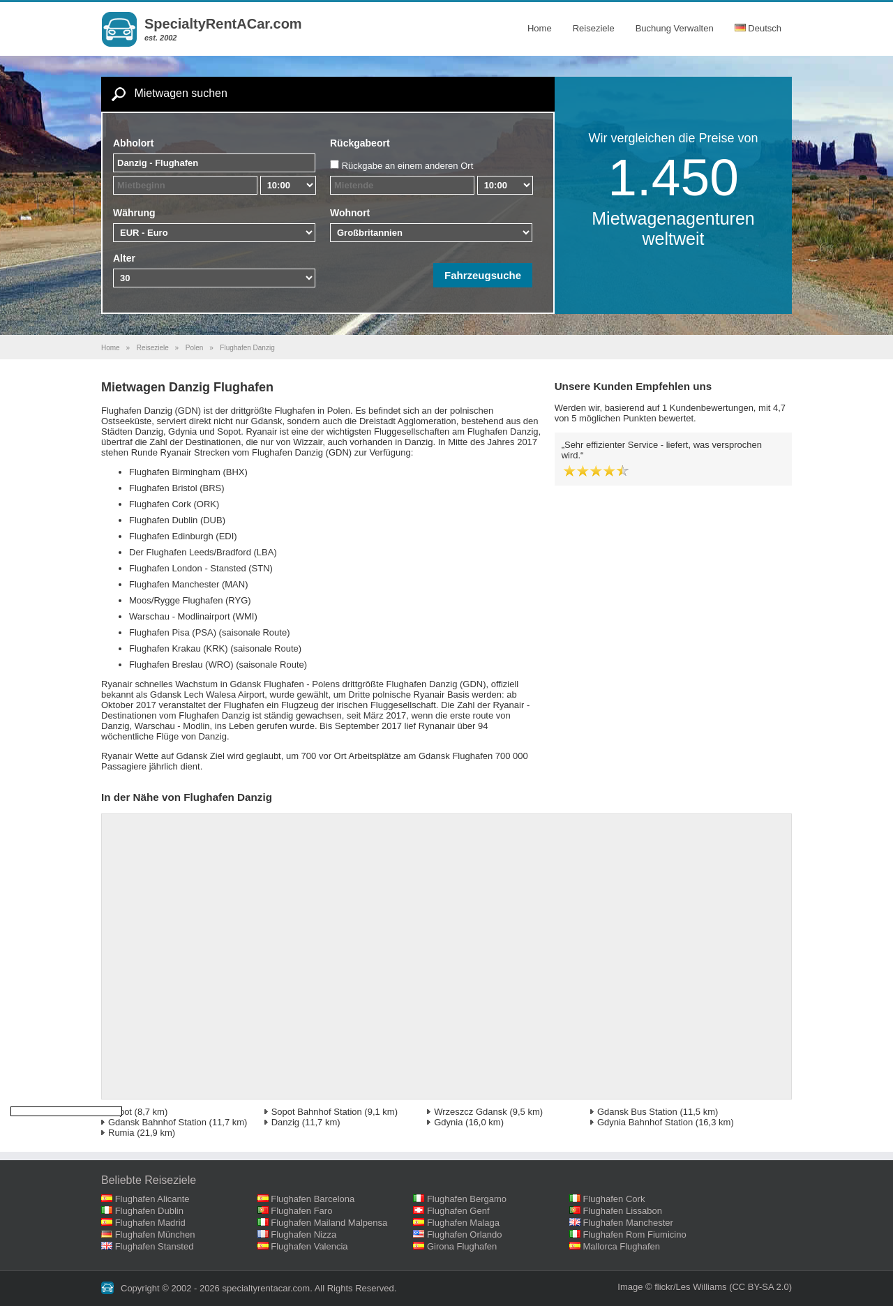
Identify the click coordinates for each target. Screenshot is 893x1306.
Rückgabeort (360, 143)
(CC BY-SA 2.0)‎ (760, 1287)
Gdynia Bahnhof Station (645, 1122)
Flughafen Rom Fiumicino (634, 1234)
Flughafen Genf (458, 1211)
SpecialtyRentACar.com (223, 23)
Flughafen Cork (614, 1199)
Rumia (121, 1132)
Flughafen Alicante (152, 1199)
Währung (134, 212)
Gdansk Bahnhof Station (157, 1122)
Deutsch (758, 28)
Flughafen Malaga (463, 1222)
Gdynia (448, 1122)
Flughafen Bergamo (466, 1199)
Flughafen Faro (301, 1211)
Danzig (285, 1122)
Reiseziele (594, 28)
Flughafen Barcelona (312, 1199)
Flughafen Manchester (628, 1222)
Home (539, 28)
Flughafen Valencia (309, 1246)
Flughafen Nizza (303, 1234)
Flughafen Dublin (149, 1211)
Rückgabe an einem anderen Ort (408, 165)
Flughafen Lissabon (622, 1211)
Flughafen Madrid (150, 1222)
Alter (124, 258)
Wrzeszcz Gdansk (470, 1111)
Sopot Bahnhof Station (316, 1111)
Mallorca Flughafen (622, 1246)
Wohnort (350, 212)
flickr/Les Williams (690, 1287)
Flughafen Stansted (154, 1246)
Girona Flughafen (462, 1246)
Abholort (133, 143)
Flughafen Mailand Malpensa (329, 1222)
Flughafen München (155, 1234)
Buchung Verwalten (675, 28)
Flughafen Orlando (464, 1234)
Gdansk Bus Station (637, 1111)
